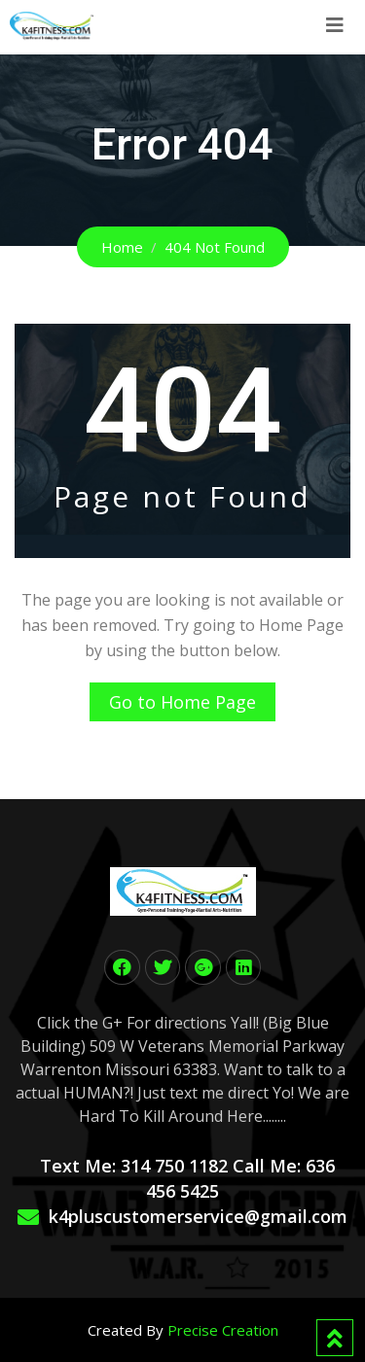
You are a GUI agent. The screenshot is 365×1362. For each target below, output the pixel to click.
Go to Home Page (182, 702)
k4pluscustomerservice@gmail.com (198, 1216)
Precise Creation (222, 1330)
